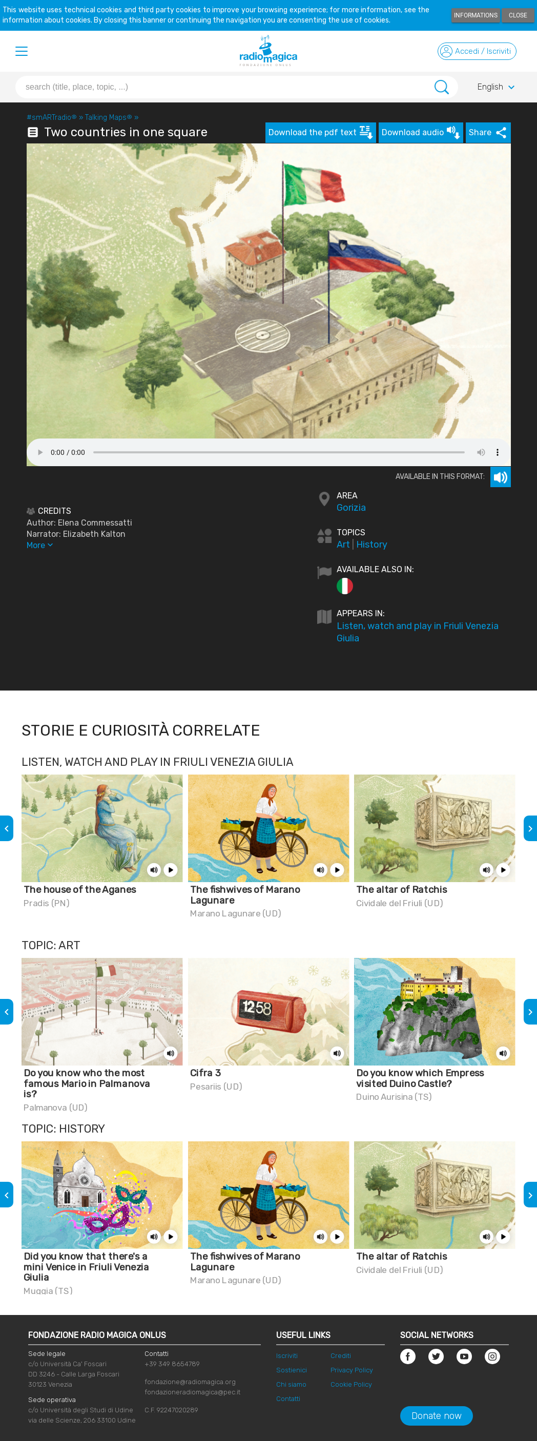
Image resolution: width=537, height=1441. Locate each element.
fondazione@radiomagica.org (190, 1382)
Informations (476, 15)
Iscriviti (287, 1356)
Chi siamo (291, 1384)
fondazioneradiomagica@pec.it (192, 1392)
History (371, 544)
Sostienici (291, 1370)
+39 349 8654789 (172, 1364)
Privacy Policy (352, 1370)
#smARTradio (52, 117)
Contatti (288, 1399)
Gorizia (351, 507)
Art (343, 544)
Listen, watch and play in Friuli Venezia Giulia (418, 632)
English (498, 87)
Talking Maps (108, 117)
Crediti (341, 1356)
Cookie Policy (351, 1384)
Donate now (436, 1416)
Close (518, 15)
